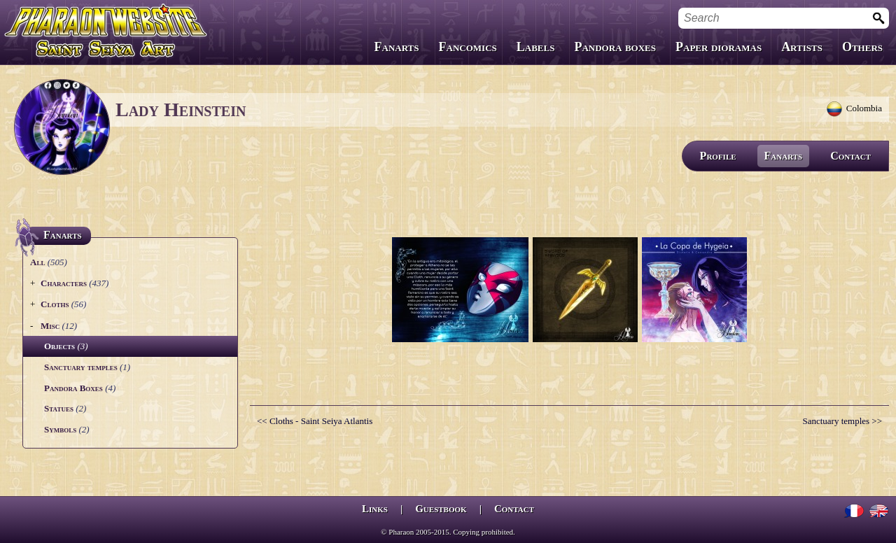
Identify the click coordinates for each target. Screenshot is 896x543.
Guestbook (440, 508)
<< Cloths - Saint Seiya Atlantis (314, 420)
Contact (850, 156)
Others (862, 47)
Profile (718, 156)
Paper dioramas (719, 47)
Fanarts (396, 47)
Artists (801, 47)
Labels (536, 47)
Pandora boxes (615, 47)
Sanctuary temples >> (842, 420)
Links (375, 508)
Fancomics (468, 47)
